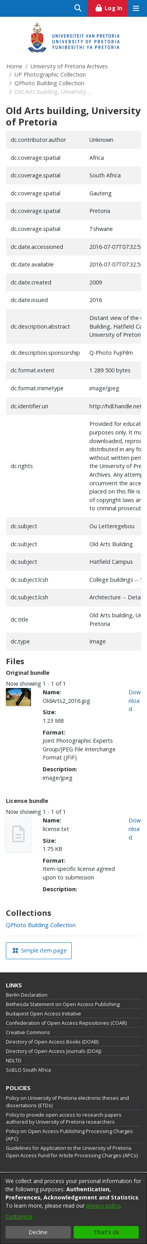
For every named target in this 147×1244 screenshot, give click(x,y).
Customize (19, 1216)
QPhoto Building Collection (49, 83)
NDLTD (14, 1060)
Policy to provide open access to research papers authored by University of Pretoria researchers (64, 1119)
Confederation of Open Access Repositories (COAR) (66, 1023)
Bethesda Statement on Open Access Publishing (63, 1004)
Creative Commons (28, 1032)
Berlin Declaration (26, 995)
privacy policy (103, 1205)
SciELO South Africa (28, 1070)
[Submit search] (78, 8)
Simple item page (40, 950)
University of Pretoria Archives (69, 66)
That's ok (106, 1232)
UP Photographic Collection (50, 74)
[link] (41, 925)
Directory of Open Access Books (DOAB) (52, 1041)
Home (14, 66)
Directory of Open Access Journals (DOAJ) (53, 1051)
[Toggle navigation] (136, 8)
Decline (38, 1232)
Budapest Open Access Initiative (43, 1013)
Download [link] (135, 700)
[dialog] (73, 1208)
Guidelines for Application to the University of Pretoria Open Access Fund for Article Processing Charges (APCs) (72, 1152)
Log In (111, 7)
